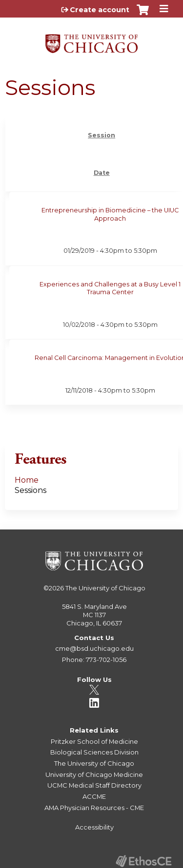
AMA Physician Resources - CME (94, 807)
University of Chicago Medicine (94, 774)
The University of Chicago (105, 588)
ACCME (94, 796)
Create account (99, 9)
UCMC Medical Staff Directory (94, 785)
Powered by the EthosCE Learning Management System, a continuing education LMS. (143, 861)
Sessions (30, 490)
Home (27, 480)
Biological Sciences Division (94, 752)
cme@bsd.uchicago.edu (94, 648)
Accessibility (94, 827)
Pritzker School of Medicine (94, 741)
